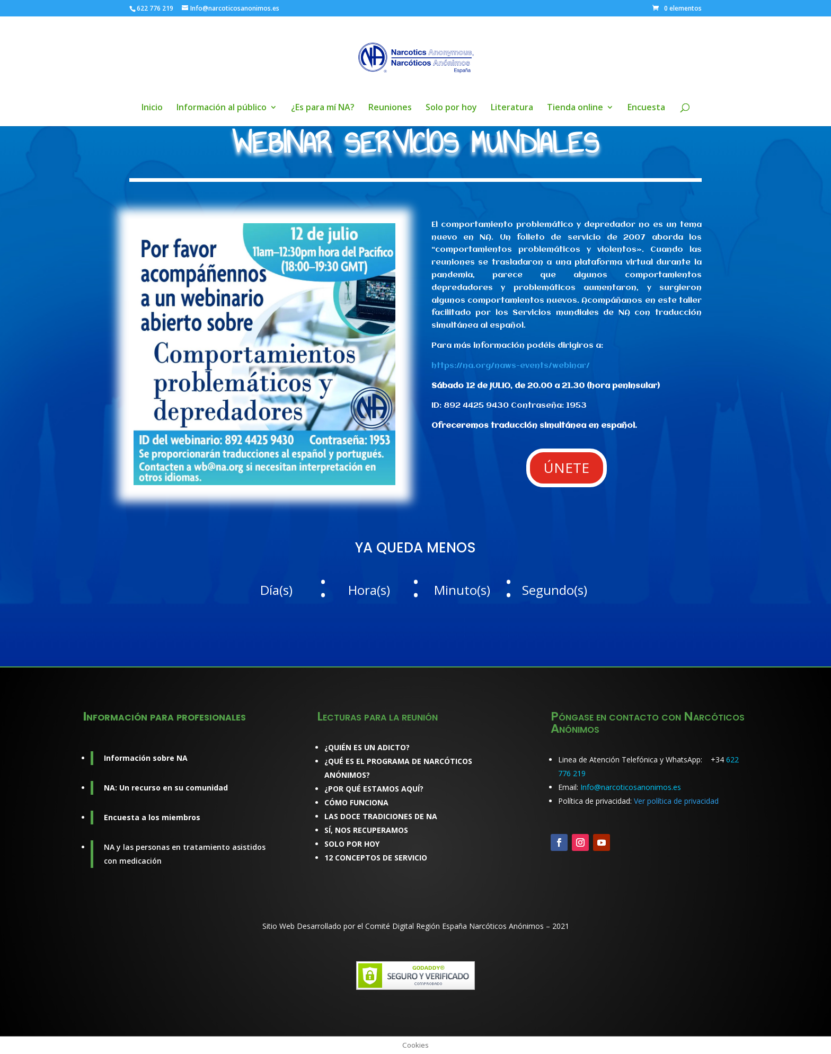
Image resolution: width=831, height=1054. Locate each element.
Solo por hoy (451, 108)
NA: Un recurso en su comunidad (166, 788)
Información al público (221, 108)
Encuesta (646, 108)
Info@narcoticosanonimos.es (630, 787)
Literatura (512, 108)
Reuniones (390, 108)
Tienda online (575, 108)
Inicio (152, 108)
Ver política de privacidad (676, 801)
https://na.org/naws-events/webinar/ (510, 366)
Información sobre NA (146, 758)
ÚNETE (566, 467)
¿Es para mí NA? (323, 108)
